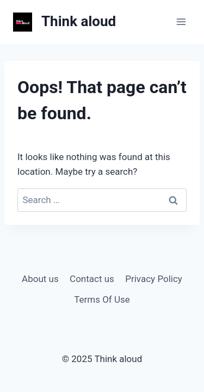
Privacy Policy (153, 278)
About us (40, 278)
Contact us (92, 278)
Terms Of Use (102, 299)
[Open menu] (181, 21)
